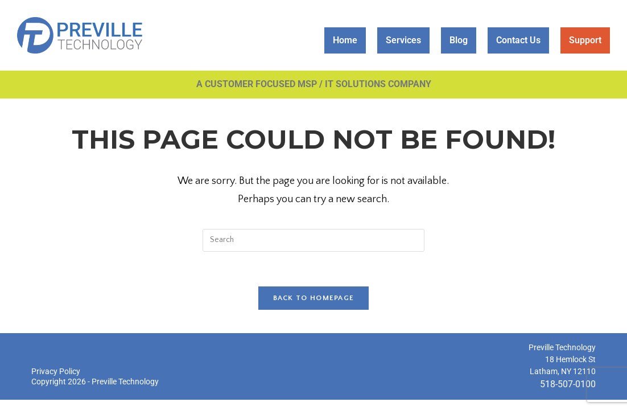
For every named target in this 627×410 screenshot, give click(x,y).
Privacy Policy (55, 371)
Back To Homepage (313, 298)
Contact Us (518, 40)
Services (403, 40)
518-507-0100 (568, 384)
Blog (458, 40)
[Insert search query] (313, 240)
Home (345, 40)
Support (585, 40)
